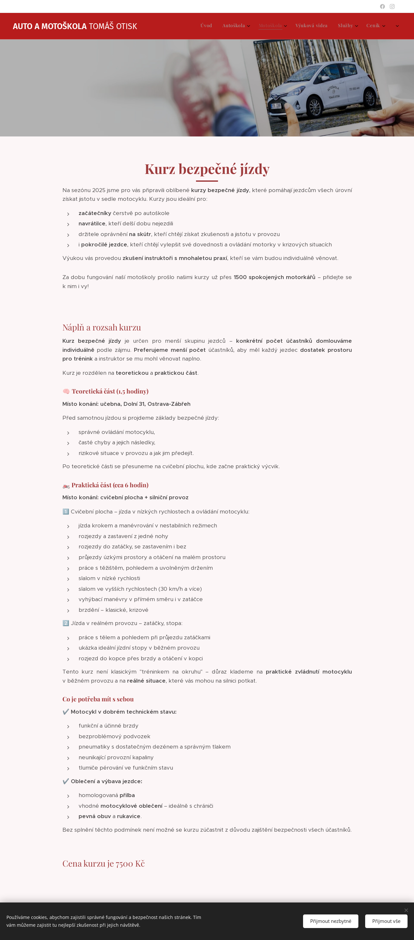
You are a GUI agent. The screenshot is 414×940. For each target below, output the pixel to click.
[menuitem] (317, 26)
